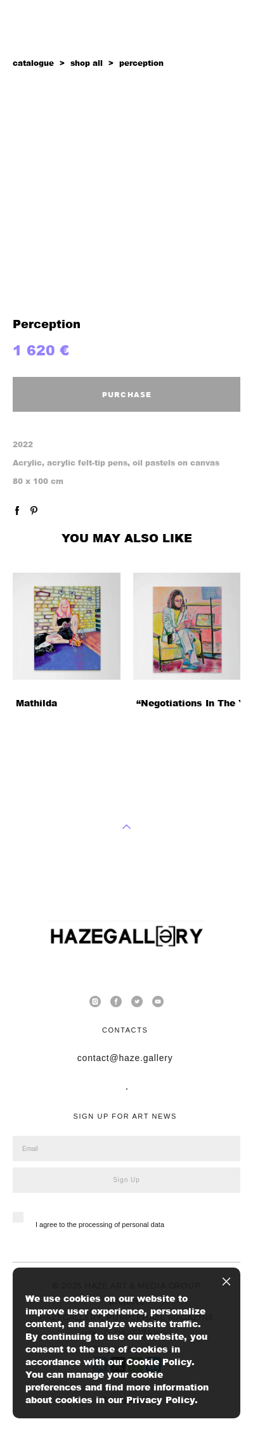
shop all (86, 63)
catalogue (33, 63)
